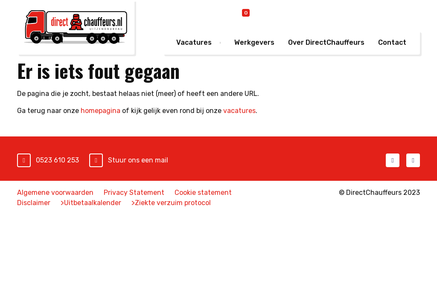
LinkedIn (413, 160)
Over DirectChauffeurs (326, 42)
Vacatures (194, 42)
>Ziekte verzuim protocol (171, 203)
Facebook (392, 160)
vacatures (239, 111)
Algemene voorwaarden (55, 192)
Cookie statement (203, 192)
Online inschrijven (295, 14)
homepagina (100, 111)
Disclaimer (33, 203)
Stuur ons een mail (138, 160)
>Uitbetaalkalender (91, 203)
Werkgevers (254, 42)
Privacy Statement (134, 192)
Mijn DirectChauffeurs (378, 14)
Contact (392, 42)
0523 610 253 (57, 160)
